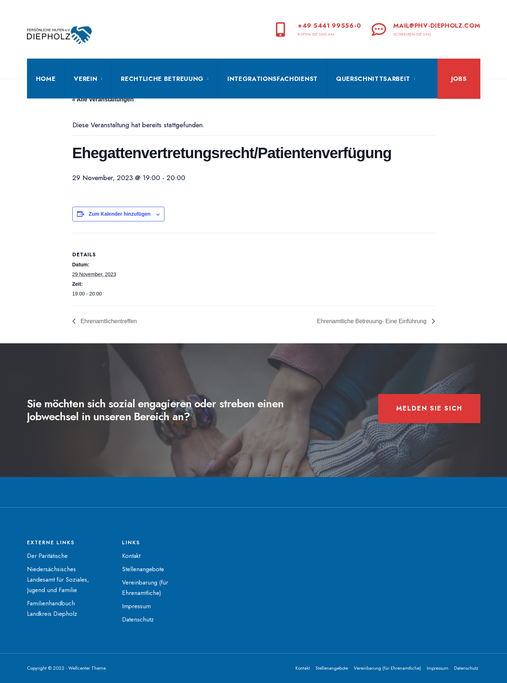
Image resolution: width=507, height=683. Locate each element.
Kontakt (131, 555)
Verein (85, 78)
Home (46, 78)
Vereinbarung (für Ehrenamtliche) (387, 668)
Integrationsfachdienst (272, 78)
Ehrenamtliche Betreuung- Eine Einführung (372, 321)
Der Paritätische (47, 555)
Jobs (459, 78)
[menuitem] (88, 79)
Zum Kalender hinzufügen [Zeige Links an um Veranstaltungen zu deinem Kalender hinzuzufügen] (119, 214)
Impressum (136, 606)
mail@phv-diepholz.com (426, 29)
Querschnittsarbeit (373, 78)
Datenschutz (138, 619)
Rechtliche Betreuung (162, 78)
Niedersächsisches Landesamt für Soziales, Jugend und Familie (58, 579)
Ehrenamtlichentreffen (108, 321)
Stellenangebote (143, 569)
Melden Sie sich (429, 408)
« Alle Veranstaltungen (103, 99)
